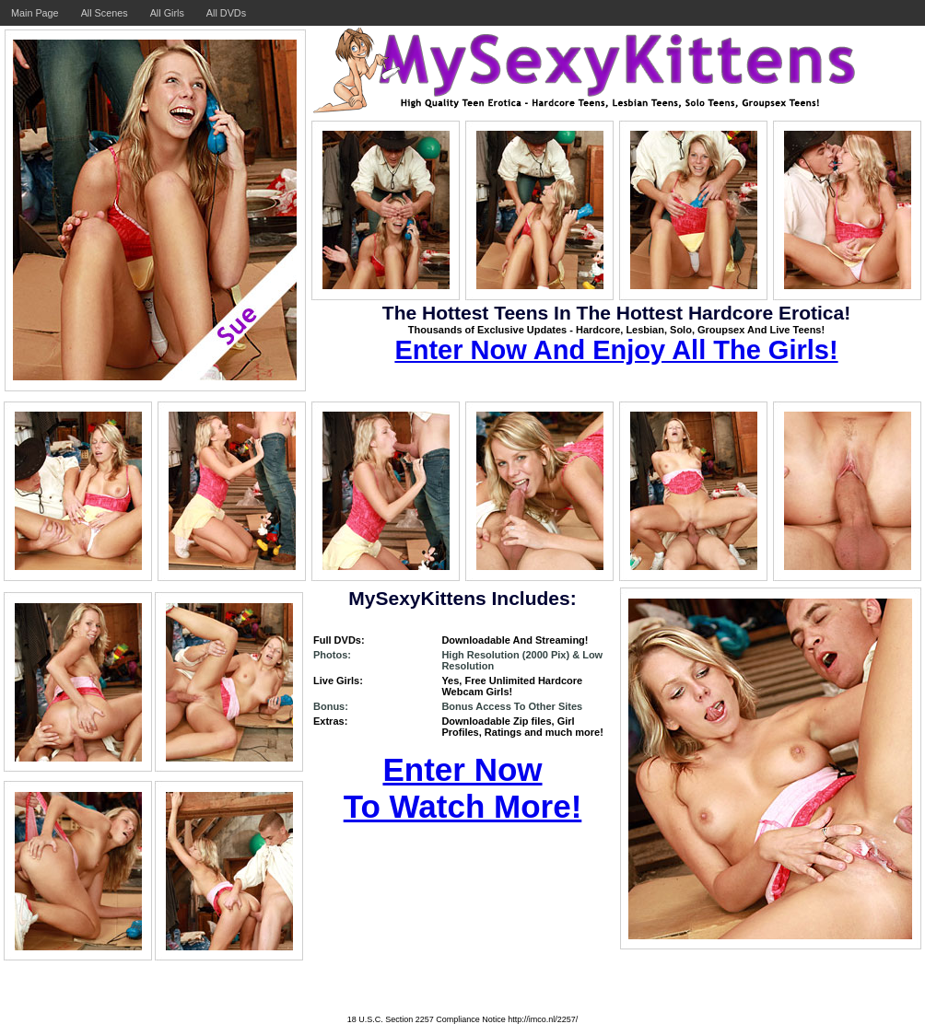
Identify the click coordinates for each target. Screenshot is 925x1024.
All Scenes (104, 12)
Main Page (35, 12)
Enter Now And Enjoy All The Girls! (615, 350)
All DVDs (226, 12)
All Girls (167, 12)
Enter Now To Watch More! (463, 787)
